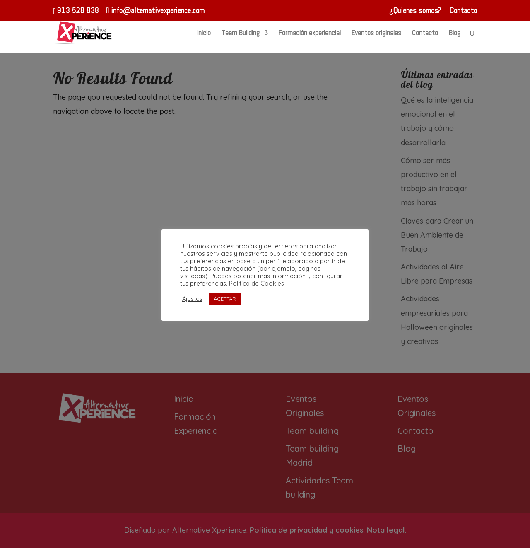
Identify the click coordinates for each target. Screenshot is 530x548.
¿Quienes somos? (415, 11)
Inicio (204, 33)
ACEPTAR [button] (225, 299)
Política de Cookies (256, 283)
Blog (454, 33)
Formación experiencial (310, 33)
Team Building (241, 33)
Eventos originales (376, 33)
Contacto (463, 11)
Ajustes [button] (192, 299)
